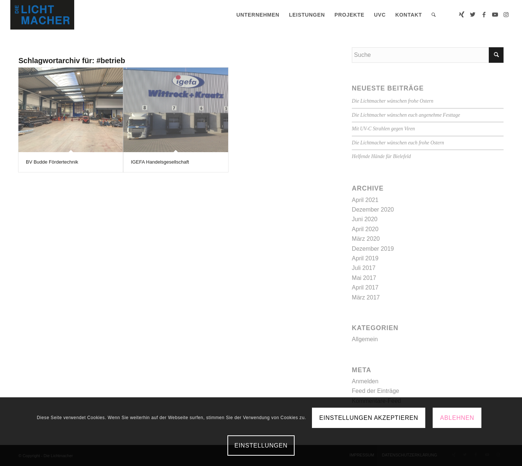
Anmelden (365, 381)
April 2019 (365, 258)
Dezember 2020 (373, 209)
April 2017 (365, 287)
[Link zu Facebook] (484, 14)
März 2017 (366, 297)
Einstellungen (261, 445)
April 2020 (365, 229)
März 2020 (366, 239)
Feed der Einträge (375, 391)
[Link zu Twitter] (472, 14)
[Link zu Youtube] (495, 14)
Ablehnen (457, 418)
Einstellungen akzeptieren (368, 418)
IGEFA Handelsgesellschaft (160, 162)
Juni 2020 (364, 219)
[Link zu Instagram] (506, 14)
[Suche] (434, 15)
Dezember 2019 (373, 249)
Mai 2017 (364, 278)
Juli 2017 (363, 268)
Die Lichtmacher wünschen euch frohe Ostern (398, 142)
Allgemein (365, 339)
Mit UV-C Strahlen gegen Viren (383, 128)
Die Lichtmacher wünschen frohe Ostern (392, 101)
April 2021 (365, 200)
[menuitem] (257, 15)
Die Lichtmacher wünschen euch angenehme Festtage (406, 115)
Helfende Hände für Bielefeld (381, 156)
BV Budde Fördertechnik (52, 162)
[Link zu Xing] (461, 14)
